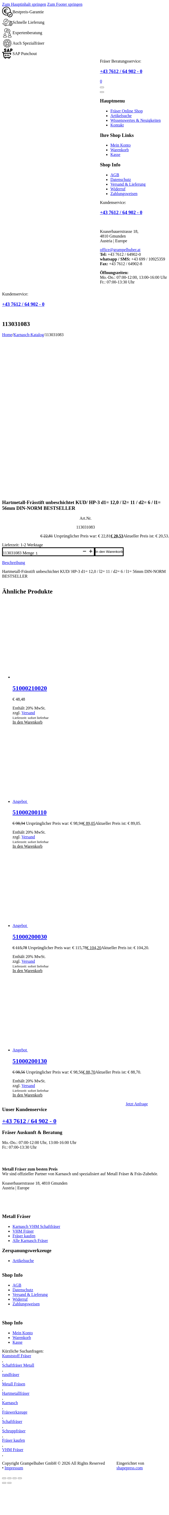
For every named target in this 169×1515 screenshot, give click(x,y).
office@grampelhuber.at (120, 249)
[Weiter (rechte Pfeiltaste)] (9, 1483)
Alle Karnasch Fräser (30, 1240)
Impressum (14, 1468)
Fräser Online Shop (126, 111)
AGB (114, 175)
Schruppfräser (14, 1431)
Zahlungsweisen (123, 193)
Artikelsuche (121, 115)
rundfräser (10, 1374)
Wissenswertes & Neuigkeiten (135, 120)
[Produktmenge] (57, 553)
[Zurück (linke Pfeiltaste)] (4, 1483)
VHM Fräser (23, 1231)
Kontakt (117, 125)
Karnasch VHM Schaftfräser (36, 1226)
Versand (28, 713)
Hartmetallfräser (15, 1393)
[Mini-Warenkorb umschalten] (101, 81)
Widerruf (117, 189)
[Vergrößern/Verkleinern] (4, 1478)
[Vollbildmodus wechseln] (9, 1478)
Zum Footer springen (64, 4)
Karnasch (10, 1403)
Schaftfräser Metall (18, 1365)
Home (7, 334)
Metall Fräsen (13, 1384)
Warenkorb (119, 150)
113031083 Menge (18, 553)
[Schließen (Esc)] (20, 1478)
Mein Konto (120, 145)
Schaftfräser (12, 1421)
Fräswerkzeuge (14, 1412)
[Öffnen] (102, 87)
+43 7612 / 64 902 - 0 (121, 71)
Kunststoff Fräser (16, 1356)
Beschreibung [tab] (13, 562)
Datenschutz (120, 179)
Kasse (115, 154)
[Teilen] (15, 1478)
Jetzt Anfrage (137, 1104)
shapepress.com (130, 1468)
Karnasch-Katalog (29, 334)
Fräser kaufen (24, 1236)
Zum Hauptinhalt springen (24, 4)
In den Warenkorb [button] (28, 722)
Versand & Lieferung (128, 184)
